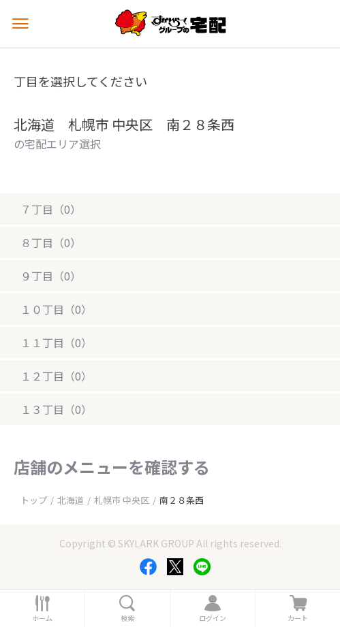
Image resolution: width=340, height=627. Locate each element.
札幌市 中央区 (121, 500)
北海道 (70, 500)
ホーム (42, 618)
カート (298, 618)
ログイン (212, 618)
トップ (33, 500)
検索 (127, 618)
